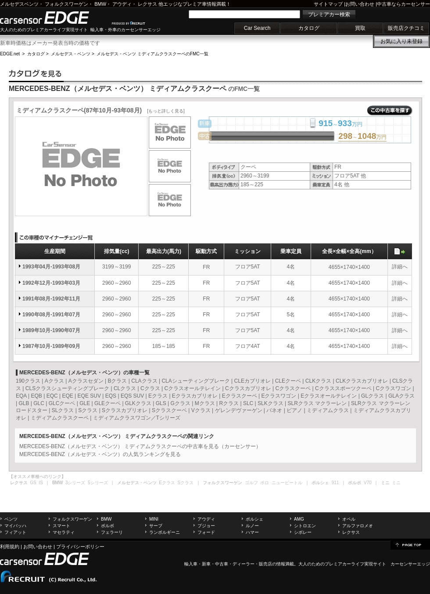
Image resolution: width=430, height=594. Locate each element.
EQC (52, 396)
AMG (299, 519)
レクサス (147, 4)
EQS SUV (132, 396)
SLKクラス (270, 403)
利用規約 (9, 546)
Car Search (257, 28)
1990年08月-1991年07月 (51, 314)
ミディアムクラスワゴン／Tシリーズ (136, 418)
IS (41, 482)
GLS (161, 403)
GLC (38, 403)
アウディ (122, 4)
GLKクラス (138, 403)
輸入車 (190, 563)
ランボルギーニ (164, 532)
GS (33, 482)
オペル (348, 519)
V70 (368, 482)
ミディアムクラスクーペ (60, 418)
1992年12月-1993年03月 (51, 283)
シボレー (303, 532)
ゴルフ (251, 482)
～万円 (362, 137)
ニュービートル (287, 482)
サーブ (155, 525)
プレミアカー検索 (329, 14)
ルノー (252, 525)
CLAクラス (144, 381)
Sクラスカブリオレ (124, 410)
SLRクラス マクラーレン (317, 403)
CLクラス (125, 388)
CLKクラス (318, 381)
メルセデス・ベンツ (70, 53)
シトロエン (305, 525)
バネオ (274, 410)
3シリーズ (75, 482)
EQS (110, 396)
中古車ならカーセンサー (403, 4)
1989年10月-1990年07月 (51, 330)
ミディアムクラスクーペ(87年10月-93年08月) (100, 110)
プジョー (206, 525)
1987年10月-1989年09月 (51, 346)
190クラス (28, 381)
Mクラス (205, 403)
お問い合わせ (359, 4)
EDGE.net (10, 53)
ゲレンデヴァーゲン (238, 410)
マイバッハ (15, 525)
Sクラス (87, 410)
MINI (153, 519)
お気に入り (401, 41)
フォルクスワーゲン (66, 4)
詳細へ (400, 267)
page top (410, 544)
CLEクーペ (288, 381)
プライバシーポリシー (80, 546)
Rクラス (229, 403)
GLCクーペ (62, 403)
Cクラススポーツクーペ (343, 388)
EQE (67, 396)
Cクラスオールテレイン (193, 388)
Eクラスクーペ (239, 396)
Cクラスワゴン (393, 388)
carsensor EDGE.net (54, 17)
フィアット (15, 532)
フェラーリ (112, 532)
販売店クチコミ (406, 28)
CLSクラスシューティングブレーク (67, 388)
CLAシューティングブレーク (195, 381)
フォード (206, 532)
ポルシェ (254, 519)
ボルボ (107, 525)
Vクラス (201, 410)
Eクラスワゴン (278, 396)
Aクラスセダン (86, 381)
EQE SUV (89, 396)
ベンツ (11, 519)
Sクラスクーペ (169, 410)
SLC (248, 403)
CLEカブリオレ (252, 381)
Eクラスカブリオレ (195, 396)
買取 (360, 28)
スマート (61, 525)
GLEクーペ (107, 403)
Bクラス (117, 381)
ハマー (252, 532)
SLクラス (63, 410)
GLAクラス (401, 396)
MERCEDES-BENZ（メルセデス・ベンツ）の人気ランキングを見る (100, 454)
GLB (23, 403)
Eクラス (158, 396)
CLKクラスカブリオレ (362, 381)
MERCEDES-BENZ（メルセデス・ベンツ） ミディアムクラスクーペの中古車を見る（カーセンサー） (140, 446)
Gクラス (180, 403)
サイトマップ (328, 4)
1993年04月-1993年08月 (51, 267)
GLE (84, 403)
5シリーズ (98, 482)
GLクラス (372, 396)
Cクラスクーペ (293, 388)
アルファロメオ (357, 525)
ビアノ (294, 410)
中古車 (221, 563)
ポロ (264, 482)
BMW (100, 4)
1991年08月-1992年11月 (51, 299)
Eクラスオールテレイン (329, 396)
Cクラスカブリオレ (248, 388)
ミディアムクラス (328, 410)
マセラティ (64, 532)
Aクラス (54, 381)
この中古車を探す (390, 110)
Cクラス (150, 388)
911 (335, 482)
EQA (21, 396)
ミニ (396, 482)
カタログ (308, 28)
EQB (36, 396)
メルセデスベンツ (19, 4)
